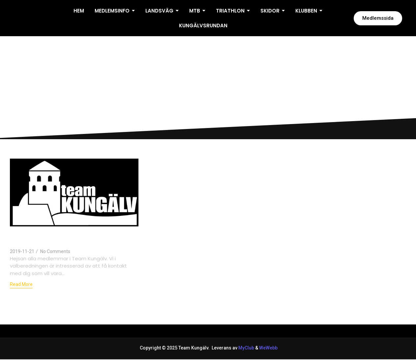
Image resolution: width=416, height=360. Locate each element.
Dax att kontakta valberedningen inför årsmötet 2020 (68, 237)
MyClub (246, 347)
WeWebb (268, 347)
